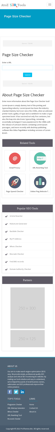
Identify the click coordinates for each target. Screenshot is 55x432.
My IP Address (15, 239)
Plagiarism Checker (15, 404)
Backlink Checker (17, 231)
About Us (32, 412)
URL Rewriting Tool (15, 415)
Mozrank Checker (17, 254)
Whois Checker (16, 246)
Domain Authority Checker (20, 269)
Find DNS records (17, 261)
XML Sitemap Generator (16, 408)
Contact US (33, 408)
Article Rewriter (16, 216)
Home (31, 404)
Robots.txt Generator (18, 223)
